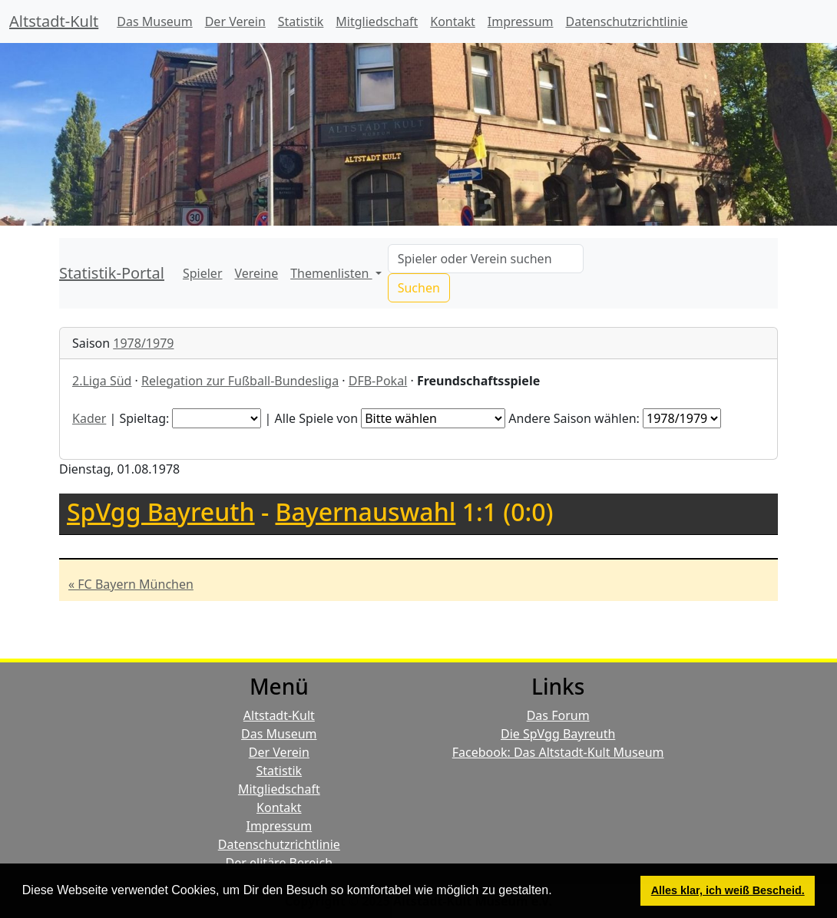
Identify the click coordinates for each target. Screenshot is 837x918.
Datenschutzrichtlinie (627, 21)
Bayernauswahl (366, 511)
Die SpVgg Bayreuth (558, 733)
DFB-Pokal (378, 380)
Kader (89, 418)
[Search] (486, 258)
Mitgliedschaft (377, 21)
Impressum (521, 21)
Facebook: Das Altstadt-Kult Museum (558, 752)
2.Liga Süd (101, 380)
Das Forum (558, 715)
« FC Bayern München (131, 584)
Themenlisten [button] (331, 273)
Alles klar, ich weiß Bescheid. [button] (728, 890)
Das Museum (154, 21)
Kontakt (452, 21)
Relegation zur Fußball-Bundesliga (240, 380)
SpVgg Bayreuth (161, 511)
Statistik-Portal (111, 273)
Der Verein (235, 21)
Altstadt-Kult (53, 21)
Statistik (301, 21)
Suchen (419, 287)
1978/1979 (143, 343)
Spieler (203, 273)
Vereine (257, 273)
